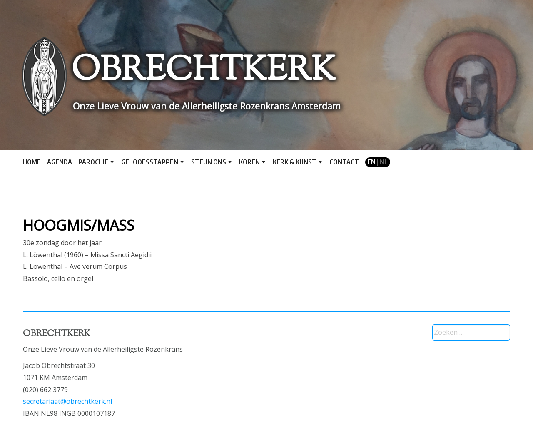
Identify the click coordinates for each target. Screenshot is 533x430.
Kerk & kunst (294, 162)
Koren (249, 162)
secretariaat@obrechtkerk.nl (67, 401)
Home (32, 162)
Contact (344, 162)
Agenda (59, 162)
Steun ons (208, 162)
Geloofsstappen (149, 162)
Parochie (93, 162)
